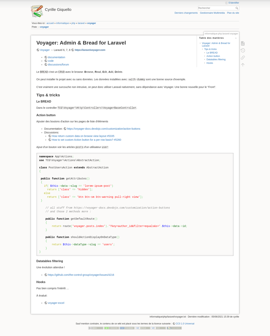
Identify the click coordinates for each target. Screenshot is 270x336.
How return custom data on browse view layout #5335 (83, 136)
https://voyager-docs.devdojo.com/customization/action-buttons (103, 128)
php (73, 23)
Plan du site (233, 13)
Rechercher (237, 8)
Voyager (45, 49)
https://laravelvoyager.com (90, 49)
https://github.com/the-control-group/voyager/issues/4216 (81, 274)
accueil (50, 23)
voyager (91, 23)
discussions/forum (58, 64)
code (51, 60)
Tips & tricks (210, 49)
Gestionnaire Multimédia (212, 13)
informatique (62, 23)
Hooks (209, 63)
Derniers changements (186, 13)
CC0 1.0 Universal (185, 323)
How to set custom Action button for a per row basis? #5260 (86, 139)
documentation (56, 57)
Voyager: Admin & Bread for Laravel (216, 44)
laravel (81, 23)
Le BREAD (212, 52)
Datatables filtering (215, 59)
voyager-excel (56, 302)
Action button (213, 56)
